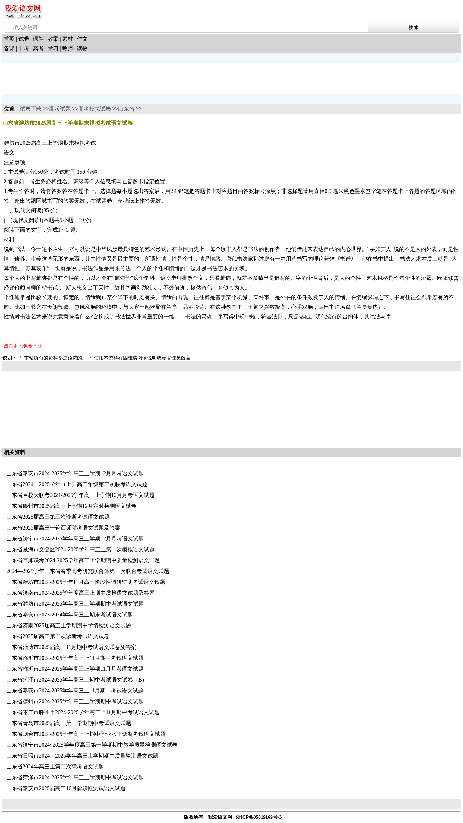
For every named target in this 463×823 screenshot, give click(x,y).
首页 (9, 39)
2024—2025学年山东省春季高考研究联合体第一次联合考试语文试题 (87, 571)
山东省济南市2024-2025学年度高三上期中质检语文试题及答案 (80, 593)
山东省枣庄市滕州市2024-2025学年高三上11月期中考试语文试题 (83, 712)
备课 (9, 49)
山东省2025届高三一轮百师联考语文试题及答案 (63, 528)
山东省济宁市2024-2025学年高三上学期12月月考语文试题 (75, 539)
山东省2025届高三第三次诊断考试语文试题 (57, 517)
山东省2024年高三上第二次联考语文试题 (55, 767)
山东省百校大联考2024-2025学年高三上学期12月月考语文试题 (80, 495)
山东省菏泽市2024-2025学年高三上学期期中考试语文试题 (75, 777)
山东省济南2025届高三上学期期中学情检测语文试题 (68, 625)
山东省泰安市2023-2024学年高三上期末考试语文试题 (69, 615)
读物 (82, 49)
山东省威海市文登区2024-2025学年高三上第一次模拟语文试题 (80, 549)
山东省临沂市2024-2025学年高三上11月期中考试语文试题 (74, 658)
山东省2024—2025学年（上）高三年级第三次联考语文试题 (76, 484)
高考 (38, 49)
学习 (53, 49)
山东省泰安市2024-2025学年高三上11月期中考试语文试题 (74, 691)
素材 (67, 39)
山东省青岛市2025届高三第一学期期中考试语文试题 (68, 723)
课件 (38, 39)
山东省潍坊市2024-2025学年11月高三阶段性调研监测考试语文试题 (85, 582)
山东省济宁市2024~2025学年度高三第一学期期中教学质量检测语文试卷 (92, 745)
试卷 (23, 39)
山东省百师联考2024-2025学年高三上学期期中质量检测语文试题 (83, 560)
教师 (67, 49)
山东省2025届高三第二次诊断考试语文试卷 (57, 636)
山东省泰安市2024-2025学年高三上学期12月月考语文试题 (75, 473)
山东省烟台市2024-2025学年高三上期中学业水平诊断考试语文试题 (85, 734)
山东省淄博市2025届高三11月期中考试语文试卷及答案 (71, 647)
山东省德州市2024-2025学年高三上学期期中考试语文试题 (75, 701)
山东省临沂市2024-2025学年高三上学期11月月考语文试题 (74, 669)
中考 (23, 49)
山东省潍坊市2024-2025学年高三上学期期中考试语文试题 (75, 604)
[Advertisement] (50, 78)
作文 (82, 39)
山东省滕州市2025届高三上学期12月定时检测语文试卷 (71, 506)
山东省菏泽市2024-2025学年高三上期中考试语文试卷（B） (76, 680)
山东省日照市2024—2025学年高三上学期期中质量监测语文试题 (82, 756)
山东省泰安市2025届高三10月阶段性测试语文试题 (66, 788)
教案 (53, 39)
